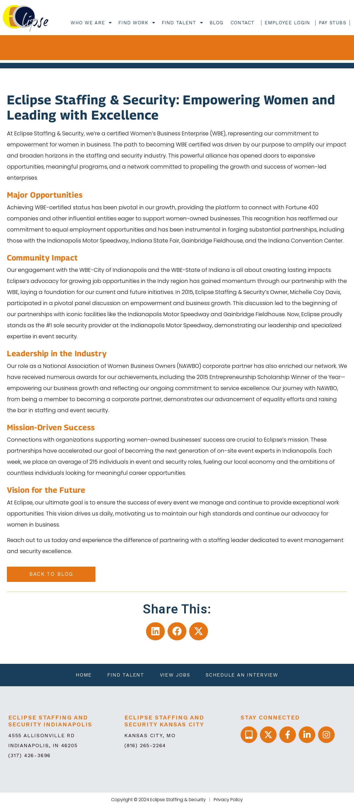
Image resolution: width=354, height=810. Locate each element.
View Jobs (175, 676)
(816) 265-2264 (145, 748)
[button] (155, 632)
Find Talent (182, 22)
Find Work (136, 22)
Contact (243, 22)
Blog (216, 22)
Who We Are (91, 22)
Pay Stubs (332, 22)
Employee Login (287, 22)
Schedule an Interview (243, 676)
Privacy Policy (228, 802)
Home (82, 676)
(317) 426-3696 (29, 758)
